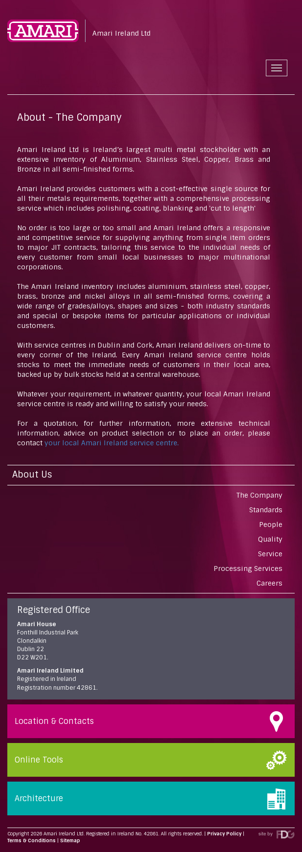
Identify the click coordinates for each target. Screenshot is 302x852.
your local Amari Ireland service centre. (111, 442)
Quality (270, 539)
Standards (265, 509)
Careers (269, 583)
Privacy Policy (224, 833)
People (270, 524)
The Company (259, 495)
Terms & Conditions (31, 840)
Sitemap (70, 840)
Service (270, 553)
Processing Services (248, 568)
